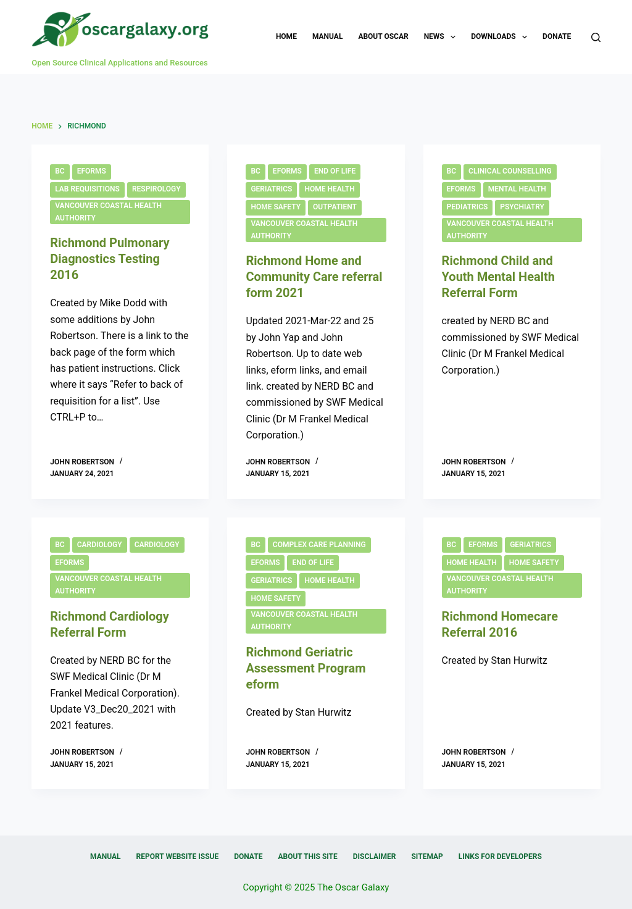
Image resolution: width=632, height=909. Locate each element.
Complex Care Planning (319, 544)
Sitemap (427, 856)
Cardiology (99, 544)
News (442, 37)
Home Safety (276, 207)
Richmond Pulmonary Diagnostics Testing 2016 (109, 258)
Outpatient (335, 207)
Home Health (329, 189)
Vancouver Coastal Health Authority (108, 211)
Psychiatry (522, 207)
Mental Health (517, 189)
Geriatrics (271, 189)
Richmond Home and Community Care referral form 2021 (314, 276)
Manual (327, 36)
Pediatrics (467, 207)
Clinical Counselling (510, 171)
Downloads (501, 37)
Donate (557, 36)
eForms (91, 171)
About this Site (307, 856)
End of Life (335, 171)
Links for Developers (500, 856)
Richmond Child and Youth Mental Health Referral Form (498, 276)
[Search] (596, 37)
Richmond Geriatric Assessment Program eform (305, 668)
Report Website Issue (177, 856)
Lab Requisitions (87, 189)
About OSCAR (383, 36)
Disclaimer (374, 856)
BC (59, 171)
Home (286, 36)
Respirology (156, 189)
